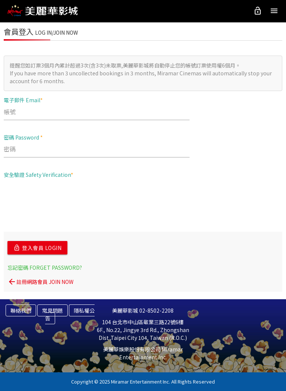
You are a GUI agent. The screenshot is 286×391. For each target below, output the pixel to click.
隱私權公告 (70, 314)
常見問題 (52, 310)
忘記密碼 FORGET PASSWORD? (44, 267)
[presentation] (60, 198)
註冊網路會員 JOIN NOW (40, 281)
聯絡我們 (20, 310)
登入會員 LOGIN (37, 247)
